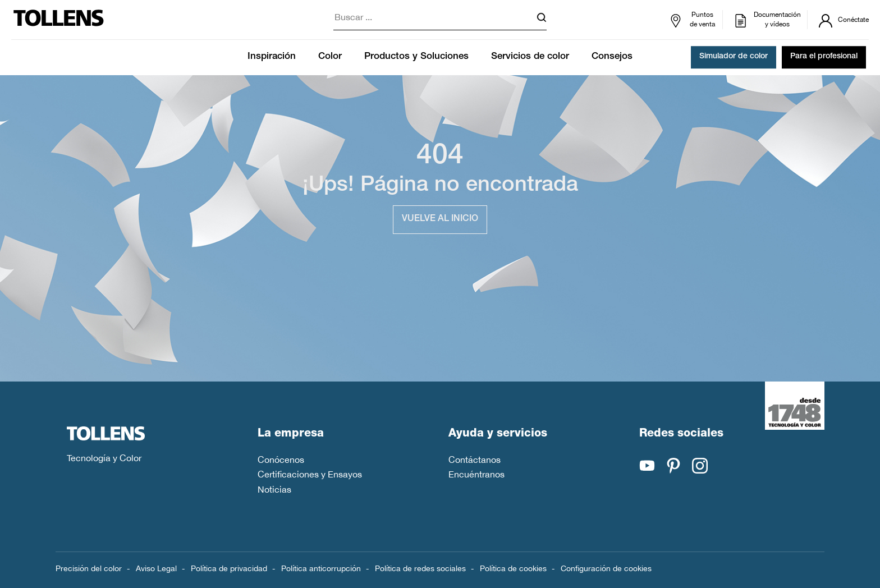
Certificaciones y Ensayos (310, 474)
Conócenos (281, 459)
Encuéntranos (476, 474)
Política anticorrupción (321, 568)
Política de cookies (513, 568)
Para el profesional (824, 57)
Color (330, 57)
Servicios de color (530, 57)
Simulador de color (733, 57)
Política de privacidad (229, 568)
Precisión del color (89, 568)
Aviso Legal (156, 568)
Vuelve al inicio (440, 219)
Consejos (612, 57)
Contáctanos (474, 459)
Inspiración (271, 57)
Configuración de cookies (606, 568)
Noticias (274, 489)
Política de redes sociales (420, 568)
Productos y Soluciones (416, 57)
